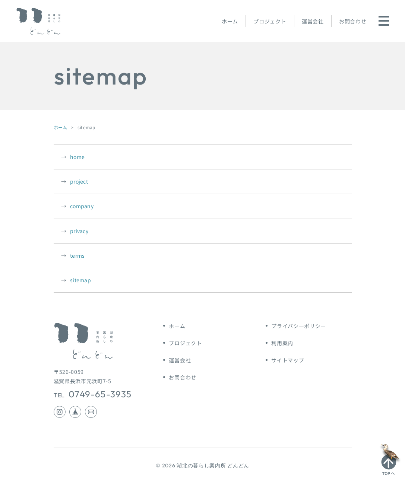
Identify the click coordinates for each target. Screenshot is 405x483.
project (79, 181)
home (77, 157)
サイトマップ (287, 360)
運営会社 (313, 21)
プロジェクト (269, 21)
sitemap (80, 280)
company (82, 206)
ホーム (230, 21)
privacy (79, 231)
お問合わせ (353, 21)
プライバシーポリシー (298, 326)
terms (77, 255)
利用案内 (282, 343)
